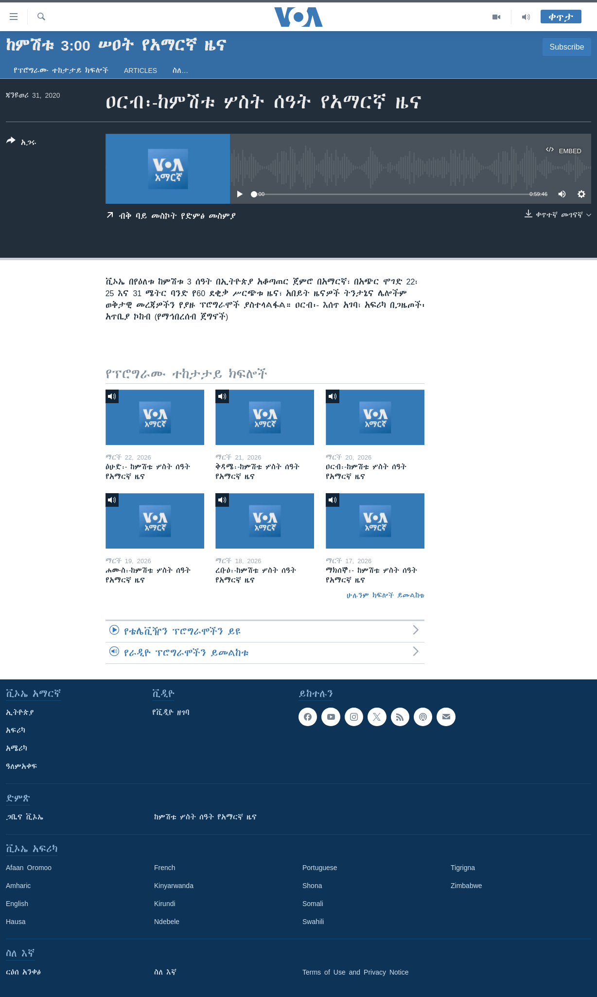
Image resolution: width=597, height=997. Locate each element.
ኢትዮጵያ (20, 712)
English (17, 903)
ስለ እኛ (165, 972)
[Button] (21, 143)
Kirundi (165, 903)
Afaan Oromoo (29, 867)
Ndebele (166, 921)
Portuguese (319, 867)
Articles (140, 70)
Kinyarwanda (173, 885)
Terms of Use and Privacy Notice (355, 972)
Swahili (313, 921)
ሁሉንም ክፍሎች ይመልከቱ (385, 595)
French (165, 867)
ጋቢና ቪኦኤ (24, 817)
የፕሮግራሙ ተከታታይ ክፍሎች (61, 70)
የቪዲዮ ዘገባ (171, 712)
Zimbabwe (466, 885)
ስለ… (180, 70)
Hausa (15, 921)
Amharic (18, 885)
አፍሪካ (15, 730)
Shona (312, 885)
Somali (312, 903)
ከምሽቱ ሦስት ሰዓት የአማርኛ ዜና (205, 817)
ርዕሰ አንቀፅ (23, 972)
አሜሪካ (16, 748)
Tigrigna (463, 867)
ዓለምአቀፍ (21, 766)
